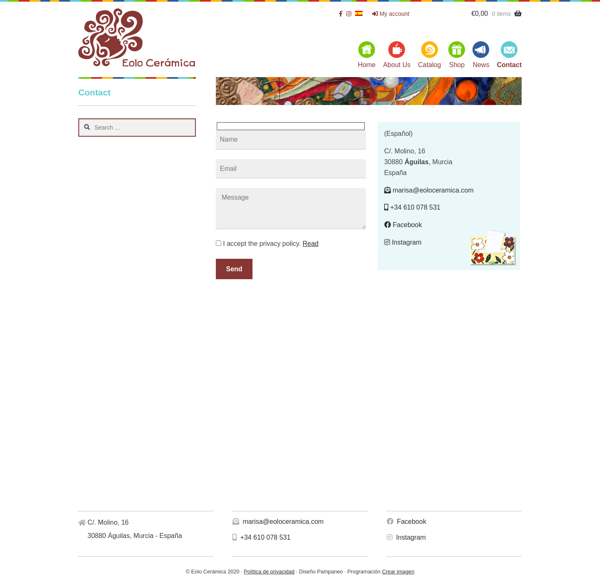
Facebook (403, 224)
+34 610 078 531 (412, 207)
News (480, 64)
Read (310, 243)
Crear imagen (398, 571)
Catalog (429, 64)
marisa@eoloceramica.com (429, 190)
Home (367, 64)
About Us (396, 64)
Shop (457, 64)
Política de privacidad (269, 571)
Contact (509, 64)
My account (390, 14)
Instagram (403, 242)
